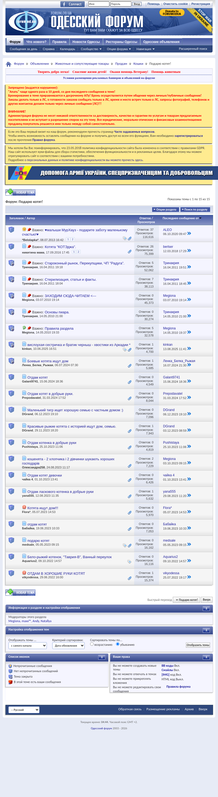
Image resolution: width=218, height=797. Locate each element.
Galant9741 (30, 381)
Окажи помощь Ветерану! (129, 72)
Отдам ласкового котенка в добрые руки (60, 492)
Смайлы (167, 670)
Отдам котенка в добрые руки (51, 443)
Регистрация (200, 3)
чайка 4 (27, 479)
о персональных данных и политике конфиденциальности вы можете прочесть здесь (83, 160)
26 (151, 246)
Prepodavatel (31, 397)
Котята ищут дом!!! (42, 508)
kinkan (27, 348)
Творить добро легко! (53, 72)
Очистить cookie (175, 3)
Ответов (145, 218)
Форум (15, 42)
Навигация (143, 49)
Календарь (67, 49)
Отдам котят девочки (44, 475)
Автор (31, 218)
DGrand (27, 414)
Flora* (26, 512)
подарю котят (38, 541)
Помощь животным (165, 72)
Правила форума (178, 686)
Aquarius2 (29, 561)
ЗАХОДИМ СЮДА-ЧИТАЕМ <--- (70, 296)
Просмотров (146, 222)
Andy (36, 621)
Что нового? (36, 42)
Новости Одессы (86, 42)
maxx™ (26, 621)
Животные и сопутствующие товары (82, 63)
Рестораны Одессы (121, 42)
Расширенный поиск (193, 48)
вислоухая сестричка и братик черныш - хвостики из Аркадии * (79, 345)
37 (151, 229)
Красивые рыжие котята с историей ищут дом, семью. (71, 426)
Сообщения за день (23, 49)
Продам (121, 63)
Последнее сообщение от (182, 218)
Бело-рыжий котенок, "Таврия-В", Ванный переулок (69, 557)
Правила (60, 42)
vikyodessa (30, 577)
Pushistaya (30, 446)
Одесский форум (101, 728)
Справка (48, 49)
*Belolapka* (30, 240)
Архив (189, 709)
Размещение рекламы (163, 709)
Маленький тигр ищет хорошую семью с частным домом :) (75, 410)
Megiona (28, 299)
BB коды (168, 666)
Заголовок (16, 218)
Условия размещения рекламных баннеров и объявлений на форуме (109, 77)
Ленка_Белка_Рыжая (37, 365)
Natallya (46, 621)
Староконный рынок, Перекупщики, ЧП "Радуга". (84, 263)
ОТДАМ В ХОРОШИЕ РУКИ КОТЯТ (56, 574)
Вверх (206, 600)
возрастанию (101, 644)
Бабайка (28, 528)
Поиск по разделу (196, 209)
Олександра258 (33, 467)
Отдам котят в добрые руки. (50, 394)
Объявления (39, 63)
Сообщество (89, 49)
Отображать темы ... (22, 640)
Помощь (154, 3)
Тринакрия (30, 267)
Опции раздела (166, 209)
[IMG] (166, 674)
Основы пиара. (57, 312)
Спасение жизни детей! (89, 72)
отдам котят (37, 524)
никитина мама (33, 252)
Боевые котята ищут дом (47, 361)
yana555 (28, 495)
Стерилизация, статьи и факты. (70, 279)
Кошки (138, 63)
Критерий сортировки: (67, 640)
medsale (28, 544)
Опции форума (117, 49)
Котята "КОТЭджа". (60, 247)
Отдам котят (37, 377)
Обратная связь (130, 709)
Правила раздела (59, 328)
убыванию (125, 644)
